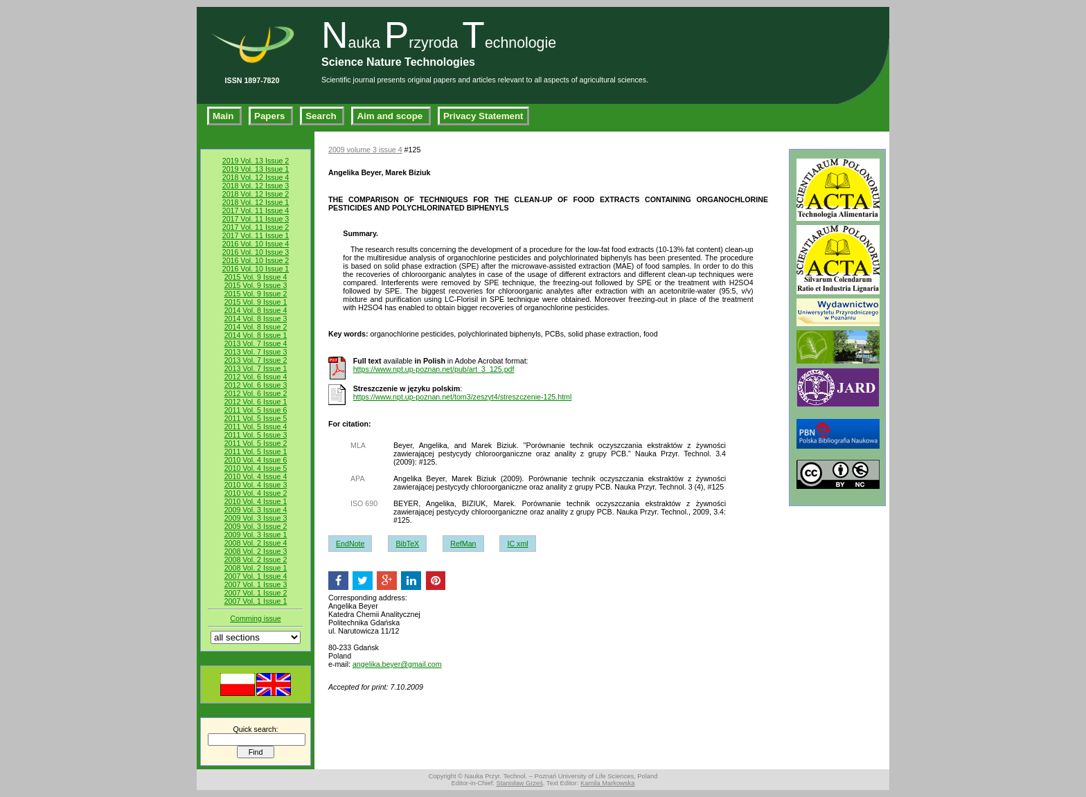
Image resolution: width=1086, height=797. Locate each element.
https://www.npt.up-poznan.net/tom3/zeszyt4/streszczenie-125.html (462, 397)
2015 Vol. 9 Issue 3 (255, 285)
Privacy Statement (483, 116)
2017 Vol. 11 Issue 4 (256, 210)
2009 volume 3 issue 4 (365, 149)
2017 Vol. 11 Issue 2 (256, 227)
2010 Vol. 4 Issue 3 (255, 485)
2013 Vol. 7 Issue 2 (255, 360)
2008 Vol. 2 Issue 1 (255, 568)
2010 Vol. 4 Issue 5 (255, 468)
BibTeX (407, 543)
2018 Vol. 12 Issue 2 (256, 194)
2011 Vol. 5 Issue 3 (255, 435)
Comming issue (255, 618)
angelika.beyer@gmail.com (397, 664)
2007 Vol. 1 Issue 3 (255, 584)
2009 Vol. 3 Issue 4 (255, 509)
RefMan (463, 543)
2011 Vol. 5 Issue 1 (255, 451)
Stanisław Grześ (519, 783)
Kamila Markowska (607, 783)
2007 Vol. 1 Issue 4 (255, 576)
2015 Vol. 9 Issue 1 (255, 302)
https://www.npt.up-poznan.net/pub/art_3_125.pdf (434, 369)
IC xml (517, 543)
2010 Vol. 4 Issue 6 (255, 460)
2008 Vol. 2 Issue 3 (255, 551)
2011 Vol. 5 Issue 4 (255, 426)
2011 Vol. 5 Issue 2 (255, 443)
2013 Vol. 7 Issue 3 (255, 352)
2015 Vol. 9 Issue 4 (255, 277)
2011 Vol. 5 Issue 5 (255, 418)
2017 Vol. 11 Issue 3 (256, 219)
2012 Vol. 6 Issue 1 (255, 401)
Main (224, 116)
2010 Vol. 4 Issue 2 (255, 493)
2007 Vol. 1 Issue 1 (255, 601)
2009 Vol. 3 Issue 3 (255, 518)
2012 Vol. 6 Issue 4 (255, 377)
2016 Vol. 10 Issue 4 (256, 244)
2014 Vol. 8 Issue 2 (255, 327)
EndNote (350, 543)
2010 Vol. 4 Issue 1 (255, 501)
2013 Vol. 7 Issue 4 (255, 343)
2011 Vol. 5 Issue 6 (255, 410)
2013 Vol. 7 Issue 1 (255, 368)
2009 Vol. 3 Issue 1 (255, 534)
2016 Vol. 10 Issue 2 (256, 260)
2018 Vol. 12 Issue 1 (256, 202)
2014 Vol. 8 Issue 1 (255, 335)
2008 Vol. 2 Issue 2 (255, 559)
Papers (270, 116)
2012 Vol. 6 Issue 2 (255, 393)
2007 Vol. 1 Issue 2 (255, 593)
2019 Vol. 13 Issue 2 (256, 160)
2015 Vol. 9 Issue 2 (255, 293)
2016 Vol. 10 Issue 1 (256, 269)
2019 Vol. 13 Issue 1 (256, 169)
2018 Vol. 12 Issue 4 (256, 177)
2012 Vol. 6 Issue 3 (255, 385)
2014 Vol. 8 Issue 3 (255, 318)
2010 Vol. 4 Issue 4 (255, 476)
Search (322, 116)
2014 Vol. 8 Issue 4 (255, 310)
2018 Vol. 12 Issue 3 (256, 185)
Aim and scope (391, 116)
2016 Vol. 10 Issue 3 (256, 252)
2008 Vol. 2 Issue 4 (255, 543)
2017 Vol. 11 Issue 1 (256, 235)
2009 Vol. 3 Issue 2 (255, 526)
